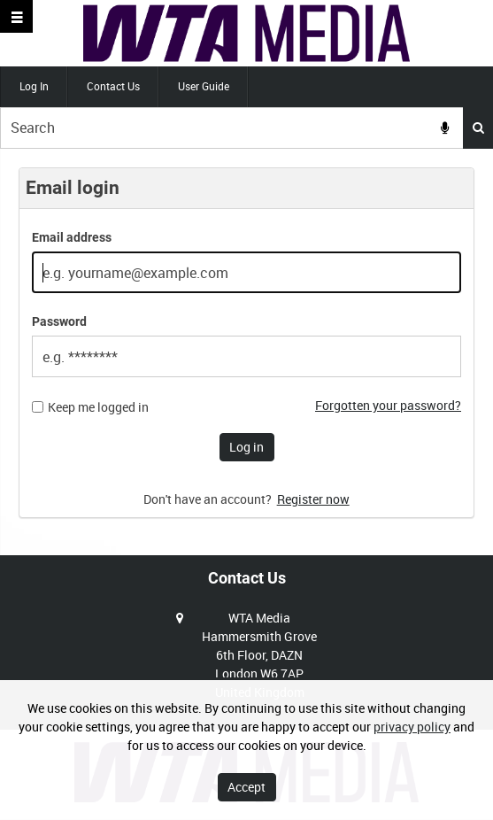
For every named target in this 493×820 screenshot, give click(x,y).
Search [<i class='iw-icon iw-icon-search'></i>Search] (478, 127)
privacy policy (412, 726)
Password (59, 321)
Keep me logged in (98, 407)
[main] (246, 352)
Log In (34, 86)
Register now (313, 499)
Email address (72, 237)
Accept (246, 786)
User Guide (203, 86)
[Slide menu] (16, 16)
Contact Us (113, 86)
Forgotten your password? (388, 405)
